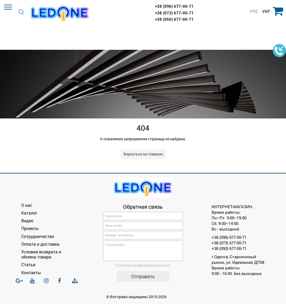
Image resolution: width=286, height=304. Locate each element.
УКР (266, 11)
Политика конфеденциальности (143, 268)
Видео (27, 220)
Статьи (28, 264)
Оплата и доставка (40, 244)
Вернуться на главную (143, 154)
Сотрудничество (37, 236)
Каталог (29, 213)
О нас (26, 205)
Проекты (30, 228)
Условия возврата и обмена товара (41, 254)
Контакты (31, 272)
